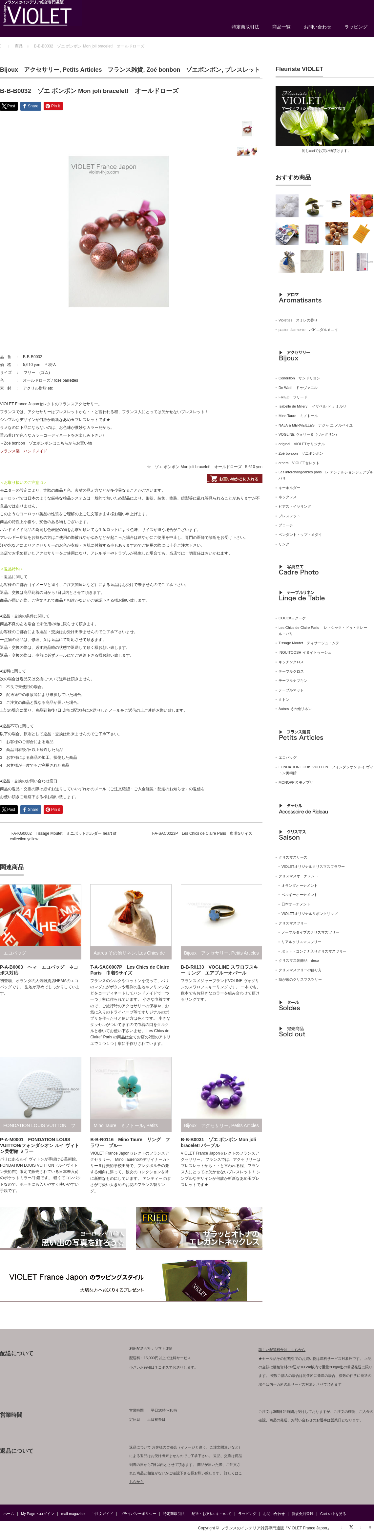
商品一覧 (281, 26)
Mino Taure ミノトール (119, 1125)
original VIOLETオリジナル (302, 444)
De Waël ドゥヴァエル (298, 388)
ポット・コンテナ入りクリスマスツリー (313, 951)
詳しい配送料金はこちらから (282, 1350)
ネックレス (288, 497)
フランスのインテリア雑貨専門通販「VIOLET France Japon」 (276, 1528)
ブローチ (286, 525)
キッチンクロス (291, 662)
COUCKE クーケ (292, 618)
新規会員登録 (302, 1514)
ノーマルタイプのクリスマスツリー (310, 932)
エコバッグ (14, 953)
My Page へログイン (37, 1514)
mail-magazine (73, 1514)
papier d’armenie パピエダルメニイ (308, 330)
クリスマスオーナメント (298, 876)
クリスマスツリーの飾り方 (300, 970)
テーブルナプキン (293, 681)
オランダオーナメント (299, 885)
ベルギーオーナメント (299, 895)
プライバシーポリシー (138, 1514)
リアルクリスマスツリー (301, 942)
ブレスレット (242, 69)
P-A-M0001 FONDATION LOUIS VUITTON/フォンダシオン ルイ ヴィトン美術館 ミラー (39, 1145)
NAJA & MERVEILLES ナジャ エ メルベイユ (316, 425)
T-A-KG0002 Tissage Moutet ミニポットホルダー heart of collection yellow (63, 836)
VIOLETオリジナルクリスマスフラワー (313, 866)
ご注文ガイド (102, 1514)
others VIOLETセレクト (299, 463)
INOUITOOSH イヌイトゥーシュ (305, 652)
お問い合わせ (317, 26)
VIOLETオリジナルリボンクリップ (309, 914)
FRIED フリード (293, 397)
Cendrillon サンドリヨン (299, 378)
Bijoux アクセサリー (29, 69)
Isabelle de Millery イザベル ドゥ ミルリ (312, 406)
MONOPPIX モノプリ (296, 782)
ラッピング (355, 26)
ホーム (8, 1514)
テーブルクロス (291, 671)
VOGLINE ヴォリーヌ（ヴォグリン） (309, 434)
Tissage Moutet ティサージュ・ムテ (309, 643)
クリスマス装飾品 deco (299, 960)
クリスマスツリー (293, 923)
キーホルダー (289, 488)
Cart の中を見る (333, 1514)
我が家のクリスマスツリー (300, 979)
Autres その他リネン (114, 953)
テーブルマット (291, 690)
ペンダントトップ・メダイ (300, 535)
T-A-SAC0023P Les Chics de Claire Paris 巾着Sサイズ (201, 833)
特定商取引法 (245, 26)
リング (284, 544)
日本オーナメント (295, 904)
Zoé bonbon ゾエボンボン (183, 69)
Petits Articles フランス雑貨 (103, 69)
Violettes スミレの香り (298, 320)
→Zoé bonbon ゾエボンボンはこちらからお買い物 (46, 443)
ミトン (284, 700)
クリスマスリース (293, 857)
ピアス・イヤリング (295, 506)
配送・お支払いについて (211, 1514)
